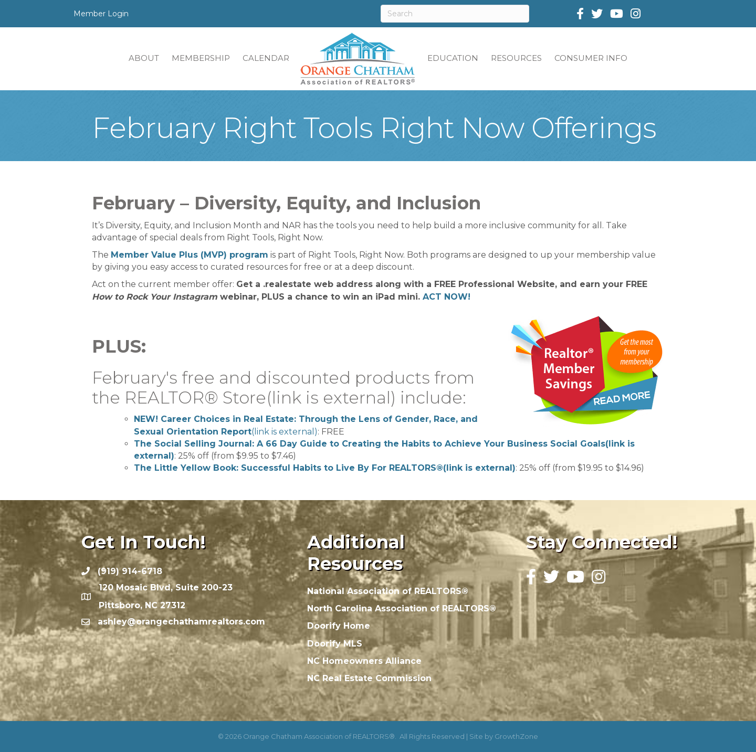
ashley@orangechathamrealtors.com (181, 622)
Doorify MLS (334, 644)
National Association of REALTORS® (387, 591)
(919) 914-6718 (130, 571)
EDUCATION (452, 58)
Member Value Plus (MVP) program (189, 255)
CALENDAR (266, 58)
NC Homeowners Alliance (364, 661)
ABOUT (144, 58)
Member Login (101, 13)
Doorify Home (338, 626)
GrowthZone (516, 736)
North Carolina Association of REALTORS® (401, 608)
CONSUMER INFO (590, 58)
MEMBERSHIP (201, 58)
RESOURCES (516, 58)
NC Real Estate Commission (369, 678)
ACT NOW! (446, 297)
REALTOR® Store (260, 397)
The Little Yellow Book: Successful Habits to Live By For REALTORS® (325, 468)
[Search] (455, 14)
